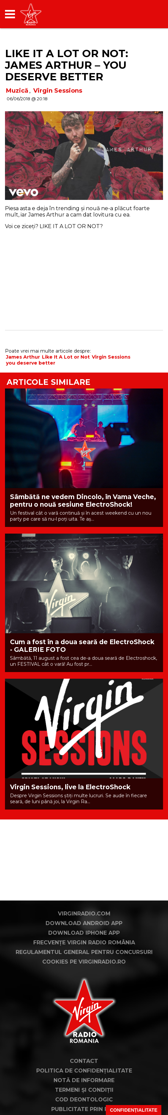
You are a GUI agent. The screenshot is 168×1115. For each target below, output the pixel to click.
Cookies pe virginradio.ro (84, 984)
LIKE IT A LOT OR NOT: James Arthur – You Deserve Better (66, 65)
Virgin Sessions (57, 90)
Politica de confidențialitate (84, 1093)
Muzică (17, 90)
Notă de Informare (84, 1103)
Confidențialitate (133, 1110)
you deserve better (30, 363)
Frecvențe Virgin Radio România (84, 965)
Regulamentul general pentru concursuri (84, 975)
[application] (146, 14)
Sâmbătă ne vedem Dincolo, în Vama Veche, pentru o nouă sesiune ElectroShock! (83, 500)
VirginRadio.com (84, 936)
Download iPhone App (84, 955)
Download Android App (84, 946)
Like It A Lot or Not (66, 357)
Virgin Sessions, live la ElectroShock (70, 787)
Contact (84, 1083)
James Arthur (23, 357)
